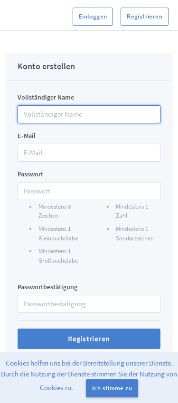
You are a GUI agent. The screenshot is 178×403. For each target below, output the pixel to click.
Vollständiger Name (46, 97)
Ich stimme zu (112, 388)
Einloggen (93, 16)
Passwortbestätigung (47, 287)
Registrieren (144, 16)
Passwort (30, 174)
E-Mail (27, 135)
